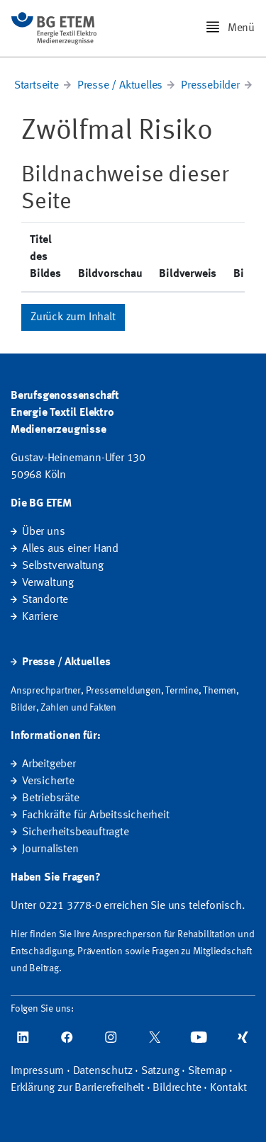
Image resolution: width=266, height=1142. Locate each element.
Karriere (39, 617)
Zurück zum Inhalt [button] (73, 317)
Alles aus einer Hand (70, 549)
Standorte (45, 600)
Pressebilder (210, 85)
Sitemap (207, 1071)
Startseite (36, 85)
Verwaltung (48, 583)
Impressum (37, 1071)
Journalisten (50, 849)
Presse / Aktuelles (119, 85)
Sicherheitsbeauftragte (75, 832)
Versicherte (48, 781)
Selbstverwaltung (63, 566)
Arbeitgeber (49, 764)
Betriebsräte (50, 798)
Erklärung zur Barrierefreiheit (77, 1088)
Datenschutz (103, 1071)
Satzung (160, 1071)
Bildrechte (177, 1088)
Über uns (43, 532)
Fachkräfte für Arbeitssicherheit (96, 815)
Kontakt (228, 1088)
